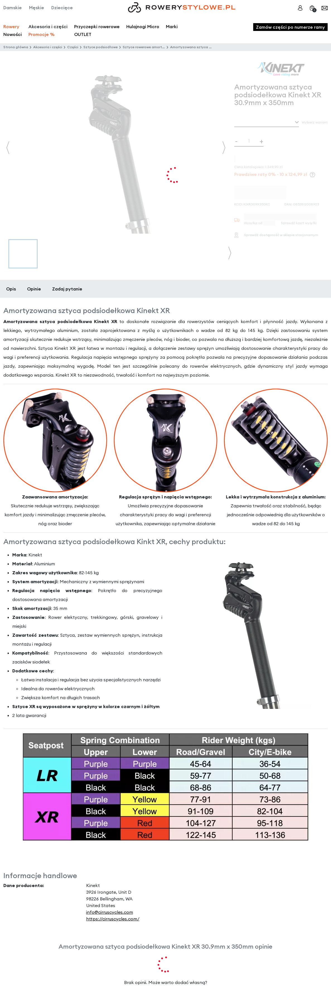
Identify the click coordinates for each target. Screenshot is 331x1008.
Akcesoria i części (47, 47)
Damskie (12, 7)
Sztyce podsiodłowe (100, 47)
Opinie (34, 289)
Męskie (36, 7)
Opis (11, 289)
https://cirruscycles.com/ (112, 919)
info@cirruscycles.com (109, 912)
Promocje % (41, 34)
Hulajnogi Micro (142, 26)
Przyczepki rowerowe (97, 26)
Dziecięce (62, 7)
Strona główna (15, 47)
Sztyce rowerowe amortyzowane (150, 47)
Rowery (11, 26)
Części (72, 47)
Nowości (12, 34)
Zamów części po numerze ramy (290, 27)
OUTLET (82, 34)
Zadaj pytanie (67, 289)
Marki (172, 26)
